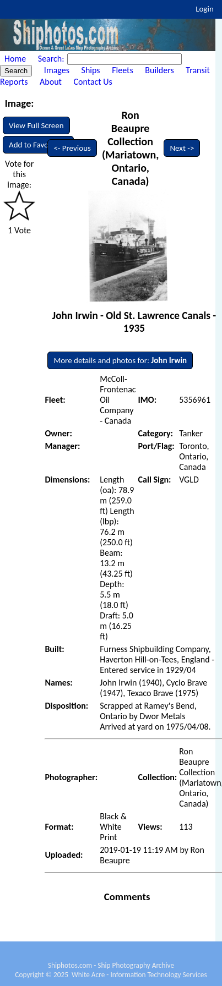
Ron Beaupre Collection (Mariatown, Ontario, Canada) (130, 148)
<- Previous (72, 148)
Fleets (122, 70)
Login (205, 9)
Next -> (182, 148)
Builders (159, 70)
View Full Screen (36, 125)
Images (56, 70)
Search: (52, 58)
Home (15, 58)
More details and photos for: (120, 360)
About (51, 81)
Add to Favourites (38, 145)
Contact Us (93, 81)
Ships (91, 70)
